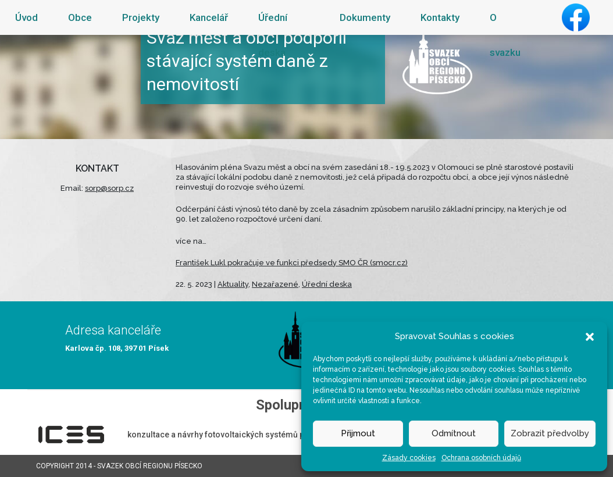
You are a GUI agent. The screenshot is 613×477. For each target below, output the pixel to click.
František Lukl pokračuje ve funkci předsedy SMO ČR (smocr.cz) (292, 262)
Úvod (26, 17)
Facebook (576, 17)
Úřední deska (272, 35)
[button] (590, 336)
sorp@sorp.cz (109, 188)
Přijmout (358, 433)
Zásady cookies (409, 458)
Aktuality (233, 284)
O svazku (505, 35)
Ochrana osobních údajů (481, 458)
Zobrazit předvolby (550, 433)
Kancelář (209, 17)
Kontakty (439, 17)
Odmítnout (454, 433)
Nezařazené (275, 284)
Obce (80, 17)
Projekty (140, 17)
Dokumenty (365, 17)
